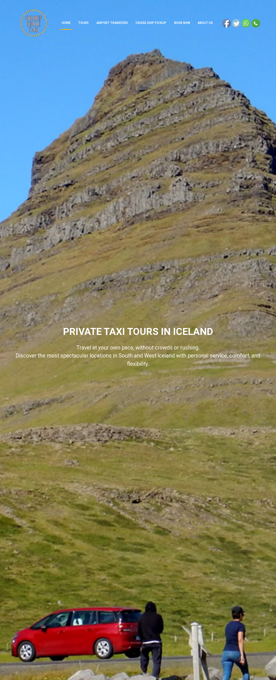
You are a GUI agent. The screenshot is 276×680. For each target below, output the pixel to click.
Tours (84, 23)
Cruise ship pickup (151, 23)
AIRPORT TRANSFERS (112, 23)
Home (66, 23)
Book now (182, 23)
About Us (205, 23)
